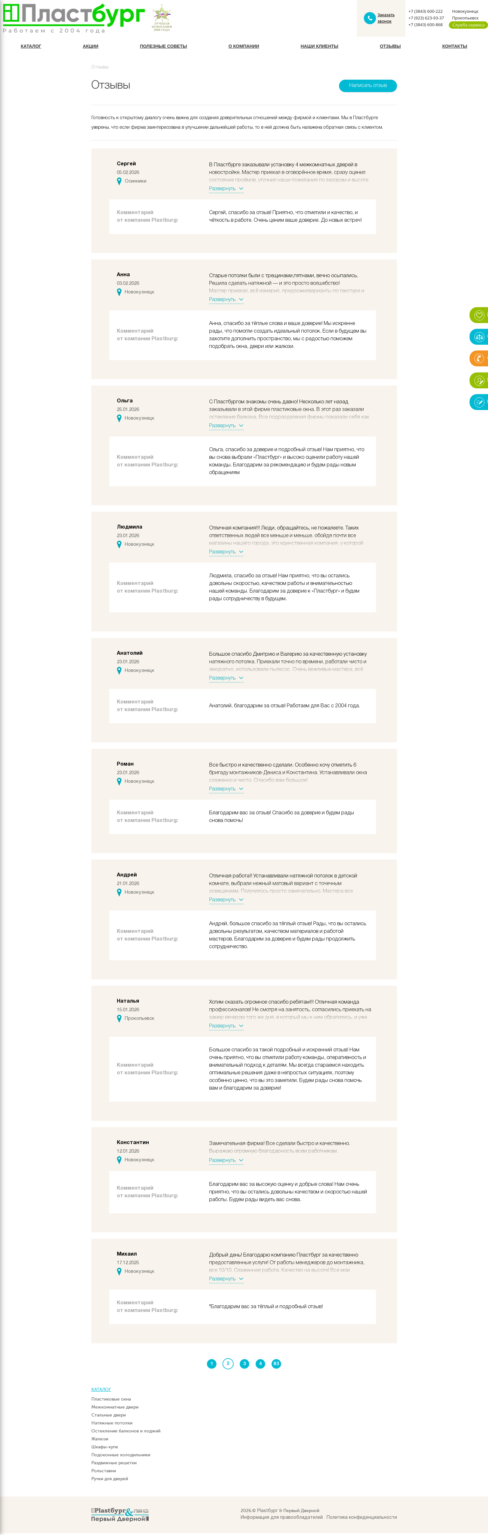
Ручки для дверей (109, 1480)
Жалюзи (99, 1440)
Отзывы (390, 47)
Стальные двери (108, 1417)
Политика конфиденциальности (362, 1519)
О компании (244, 47)
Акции (90, 47)
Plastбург (267, 1513)
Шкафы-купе (104, 1448)
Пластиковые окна (111, 1401)
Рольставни (103, 1472)
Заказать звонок (385, 19)
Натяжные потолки (111, 1425)
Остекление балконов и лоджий (125, 1433)
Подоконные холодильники (120, 1456)
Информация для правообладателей (282, 1519)
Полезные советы (163, 47)
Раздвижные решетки (114, 1464)
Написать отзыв (368, 87)
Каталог (31, 47)
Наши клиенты (319, 47)
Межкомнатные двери (114, 1409)
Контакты (454, 47)
